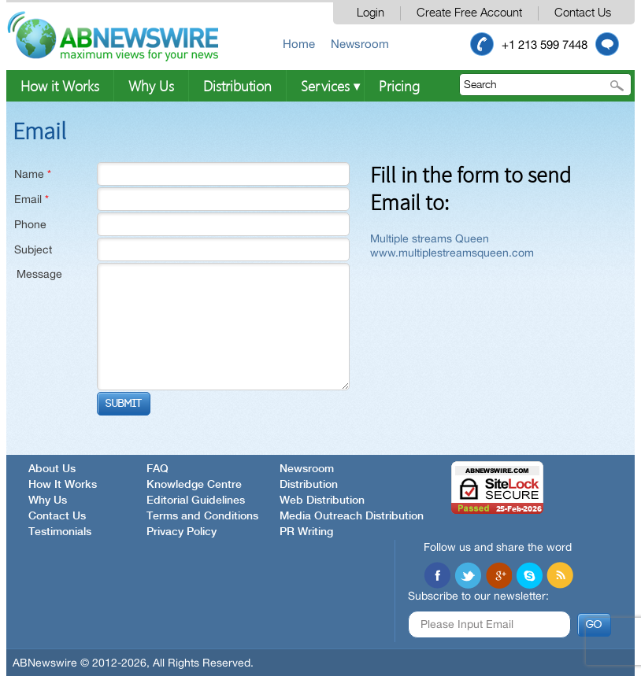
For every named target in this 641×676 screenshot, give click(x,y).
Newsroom (360, 43)
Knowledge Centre (194, 484)
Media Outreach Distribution (352, 516)
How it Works (59, 85)
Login (370, 13)
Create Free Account (469, 13)
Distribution (237, 85)
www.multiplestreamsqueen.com (452, 252)
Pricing (399, 85)
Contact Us (582, 13)
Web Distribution (322, 500)
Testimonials (59, 531)
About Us (52, 469)
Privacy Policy (181, 531)
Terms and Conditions (202, 516)
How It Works (62, 484)
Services (325, 85)
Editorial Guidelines (195, 500)
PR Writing (306, 531)
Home (299, 43)
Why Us (151, 85)
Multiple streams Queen (429, 238)
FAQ (157, 469)
